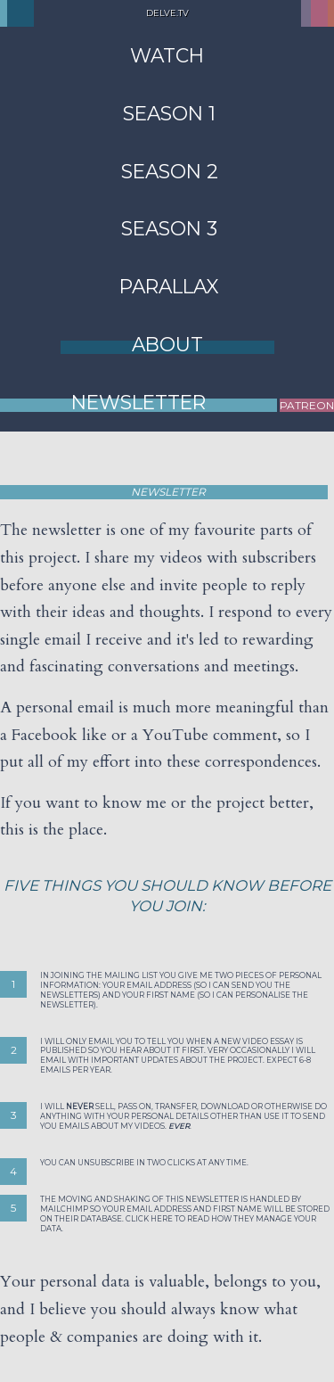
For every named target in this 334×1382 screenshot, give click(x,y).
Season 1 (169, 113)
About (167, 344)
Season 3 (169, 228)
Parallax (169, 286)
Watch (167, 55)
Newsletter (138, 402)
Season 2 (169, 171)
